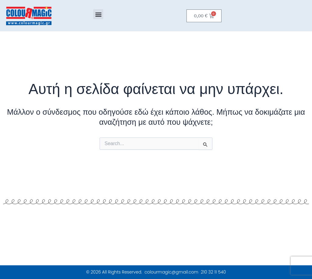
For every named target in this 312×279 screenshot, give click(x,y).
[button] (98, 14)
